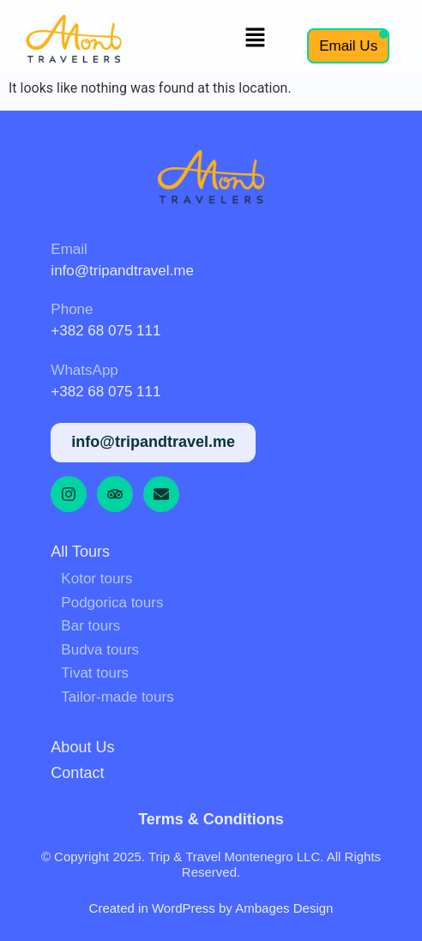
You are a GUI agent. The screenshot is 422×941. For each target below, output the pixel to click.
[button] (255, 38)
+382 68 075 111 (105, 331)
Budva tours (100, 650)
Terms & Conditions (211, 819)
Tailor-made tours (117, 697)
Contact (77, 772)
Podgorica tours (112, 602)
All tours (80, 551)
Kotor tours (96, 578)
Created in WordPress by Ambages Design (211, 908)
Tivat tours (95, 673)
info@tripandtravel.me (122, 270)
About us (82, 747)
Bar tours (90, 626)
